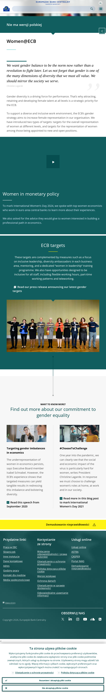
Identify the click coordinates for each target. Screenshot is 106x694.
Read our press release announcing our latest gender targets (49, 289)
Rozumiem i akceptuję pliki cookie (55, 680)
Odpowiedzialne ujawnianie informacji (52, 594)
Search (92, 8)
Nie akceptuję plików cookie (55, 688)
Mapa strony (10, 602)
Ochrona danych (46, 580)
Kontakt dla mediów (14, 575)
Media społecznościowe (16, 579)
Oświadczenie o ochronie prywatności (51, 563)
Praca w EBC (10, 547)
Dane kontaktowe (13, 561)
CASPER (75, 556)
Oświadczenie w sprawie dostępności (51, 587)
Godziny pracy (11, 570)
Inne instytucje (11, 556)
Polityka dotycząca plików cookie (51, 570)
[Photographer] (44, 440)
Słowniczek (9, 551)
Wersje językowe (46, 576)
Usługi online (78, 547)
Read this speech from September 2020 (23, 504)
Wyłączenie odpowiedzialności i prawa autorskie (52, 554)
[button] (101, 3)
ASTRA (74, 551)
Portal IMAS (77, 561)
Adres (6, 565)
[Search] (52, 8)
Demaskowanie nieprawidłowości (81, 567)
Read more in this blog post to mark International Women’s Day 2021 (79, 502)
